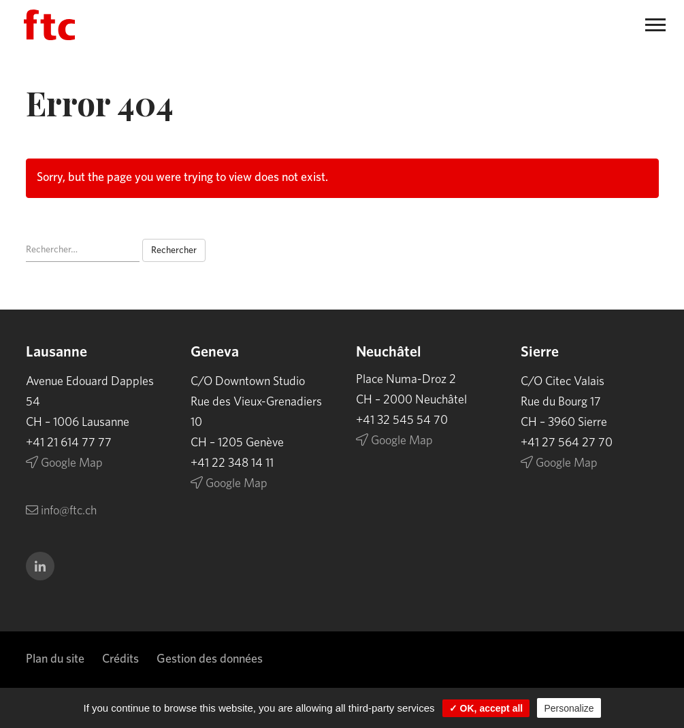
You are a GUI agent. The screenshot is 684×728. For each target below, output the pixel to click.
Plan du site (55, 659)
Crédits (120, 659)
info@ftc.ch (61, 511)
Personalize (568, 708)
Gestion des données (210, 659)
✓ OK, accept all (486, 708)
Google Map (64, 463)
